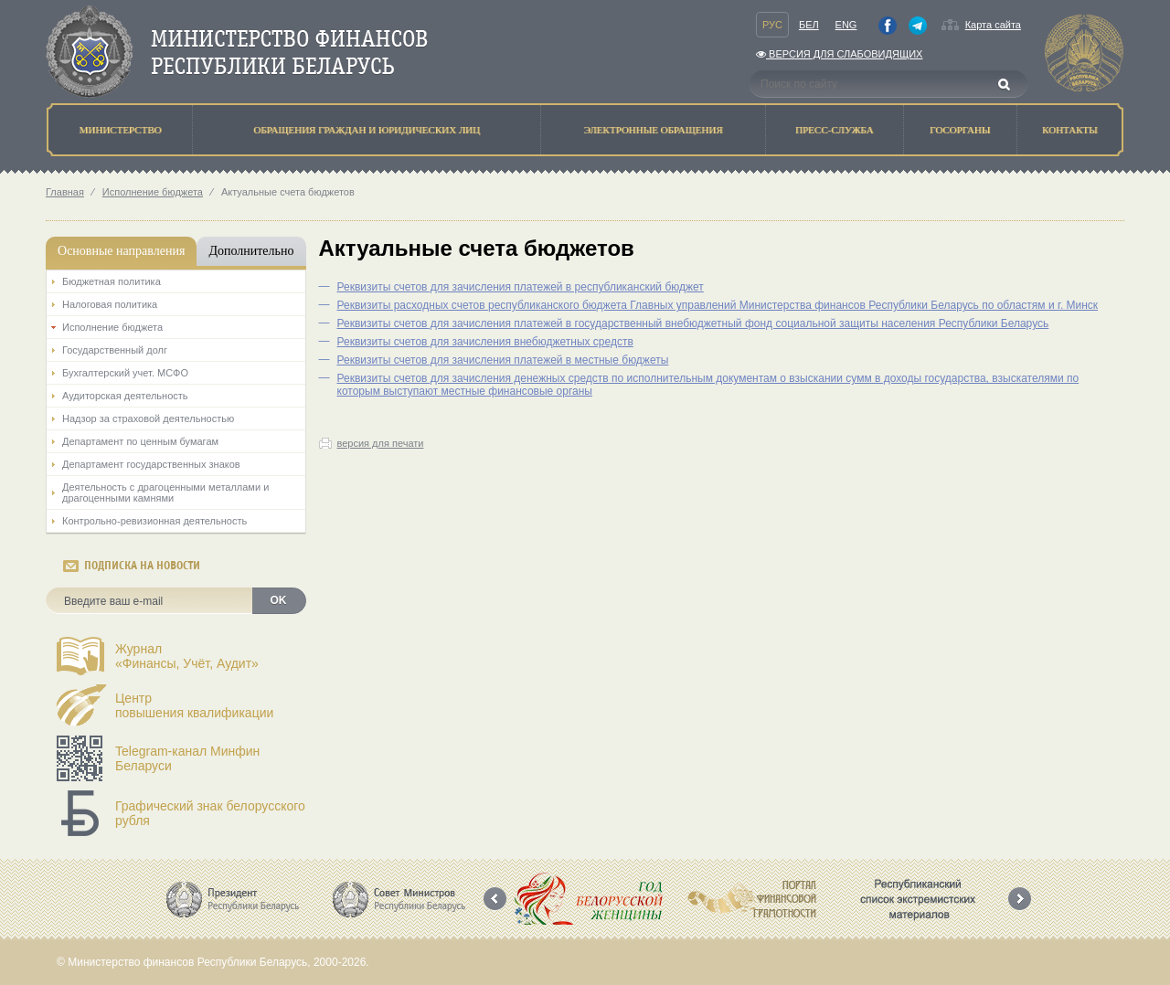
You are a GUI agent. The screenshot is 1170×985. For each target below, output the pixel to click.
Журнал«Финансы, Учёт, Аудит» (187, 656)
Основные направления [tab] (121, 251)
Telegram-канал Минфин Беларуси (187, 758)
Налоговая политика (109, 304)
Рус (772, 24)
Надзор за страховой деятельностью (148, 418)
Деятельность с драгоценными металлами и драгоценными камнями (165, 492)
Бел (809, 24)
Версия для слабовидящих (839, 53)
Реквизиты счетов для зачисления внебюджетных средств (485, 341)
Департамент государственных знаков (151, 464)
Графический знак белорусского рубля (210, 813)
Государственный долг (114, 349)
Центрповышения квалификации (194, 705)
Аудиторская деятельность (125, 395)
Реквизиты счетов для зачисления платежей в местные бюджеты (503, 360)
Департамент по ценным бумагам (140, 441)
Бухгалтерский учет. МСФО (125, 372)
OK (279, 600)
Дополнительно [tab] (250, 251)
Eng (846, 24)
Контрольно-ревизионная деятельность (154, 520)
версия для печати (380, 443)
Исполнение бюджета (152, 191)
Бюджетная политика (111, 281)
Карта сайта (993, 24)
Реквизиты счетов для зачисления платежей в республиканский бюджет (520, 287)
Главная (65, 191)
